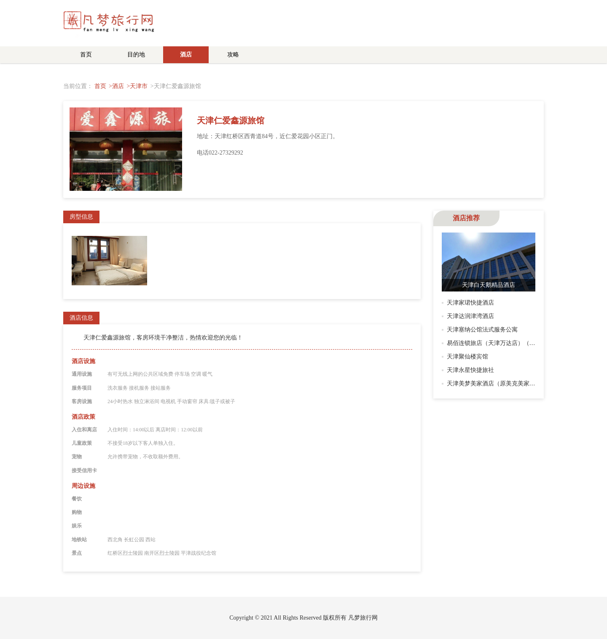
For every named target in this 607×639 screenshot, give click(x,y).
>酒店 (116, 86)
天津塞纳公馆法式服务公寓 (482, 329)
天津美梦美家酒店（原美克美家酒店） (497, 383)
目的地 (136, 54)
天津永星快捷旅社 (470, 370)
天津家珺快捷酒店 (470, 302)
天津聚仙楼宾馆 (467, 356)
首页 (86, 54)
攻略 (233, 54)
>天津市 (137, 86)
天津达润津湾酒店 (470, 316)
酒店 (186, 54)
